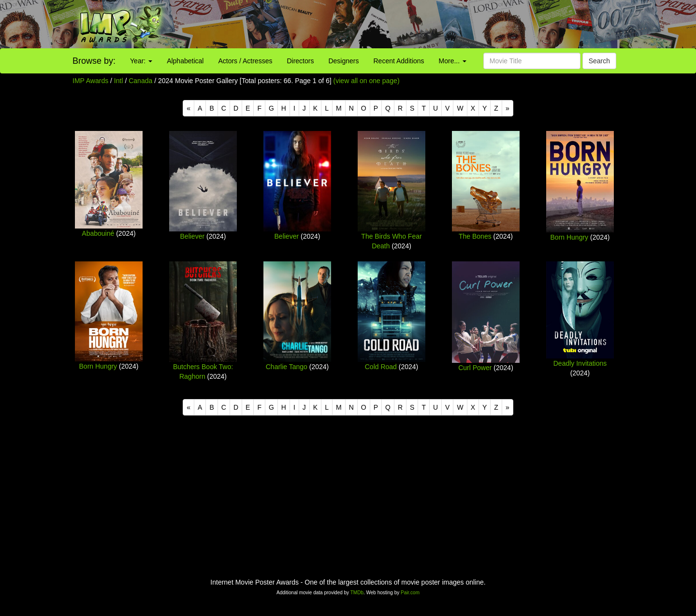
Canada (140, 81)
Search (599, 61)
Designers (343, 61)
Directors (300, 61)
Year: (141, 61)
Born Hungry (570, 237)
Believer (192, 236)
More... (452, 61)
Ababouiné (98, 233)
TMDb (356, 592)
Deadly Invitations (580, 363)
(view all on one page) (367, 81)
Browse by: (94, 61)
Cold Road (381, 367)
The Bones (475, 236)
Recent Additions (399, 61)
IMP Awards (90, 81)
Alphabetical (185, 61)
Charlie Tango (286, 367)
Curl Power (475, 368)
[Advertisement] (435, 24)
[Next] (507, 108)
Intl (118, 81)
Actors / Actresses (245, 61)
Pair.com (410, 592)
